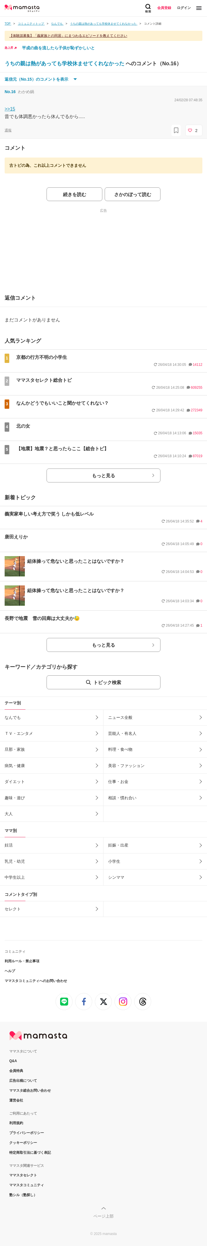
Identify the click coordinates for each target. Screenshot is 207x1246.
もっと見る (103, 475)
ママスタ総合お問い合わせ (30, 1090)
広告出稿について (23, 1080)
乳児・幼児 (15, 861)
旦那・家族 (15, 749)
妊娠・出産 (118, 845)
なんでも (13, 717)
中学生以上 (15, 877)
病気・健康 (15, 765)
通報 (8, 130)
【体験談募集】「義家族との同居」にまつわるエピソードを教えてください (68, 36)
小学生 (114, 861)
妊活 (9, 845)
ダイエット (15, 781)
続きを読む (74, 194)
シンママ (116, 877)
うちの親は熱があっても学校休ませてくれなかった (65, 63)
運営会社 (16, 1100)
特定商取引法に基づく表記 (30, 1152)
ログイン (184, 8)
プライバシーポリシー (26, 1133)
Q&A (13, 1061)
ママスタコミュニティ (26, 1185)
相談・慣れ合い (122, 797)
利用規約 (16, 1123)
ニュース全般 (120, 717)
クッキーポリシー (23, 1142)
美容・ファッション (126, 765)
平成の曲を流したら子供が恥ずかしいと (58, 48)
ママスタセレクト (23, 1175)
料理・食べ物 (120, 749)
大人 (9, 813)
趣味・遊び (15, 797)
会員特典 (16, 1071)
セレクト (13, 909)
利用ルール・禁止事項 (22, 961)
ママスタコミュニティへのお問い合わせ (36, 981)
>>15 (10, 108)
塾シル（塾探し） (23, 1195)
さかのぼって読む (132, 194)
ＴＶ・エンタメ (19, 733)
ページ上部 (103, 1216)
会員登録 (164, 8)
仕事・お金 (118, 781)
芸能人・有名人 (122, 733)
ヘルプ (10, 971)
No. (10, 91)
